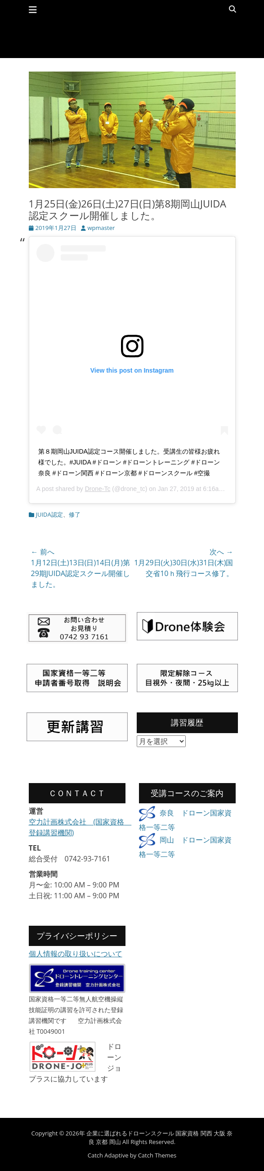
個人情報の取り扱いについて (75, 954)
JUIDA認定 (49, 514)
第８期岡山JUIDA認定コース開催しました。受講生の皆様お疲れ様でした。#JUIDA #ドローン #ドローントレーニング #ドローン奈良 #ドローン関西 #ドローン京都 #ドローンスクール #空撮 (129, 462)
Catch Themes (157, 1155)
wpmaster (101, 228)
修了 (75, 514)
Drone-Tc (98, 488)
